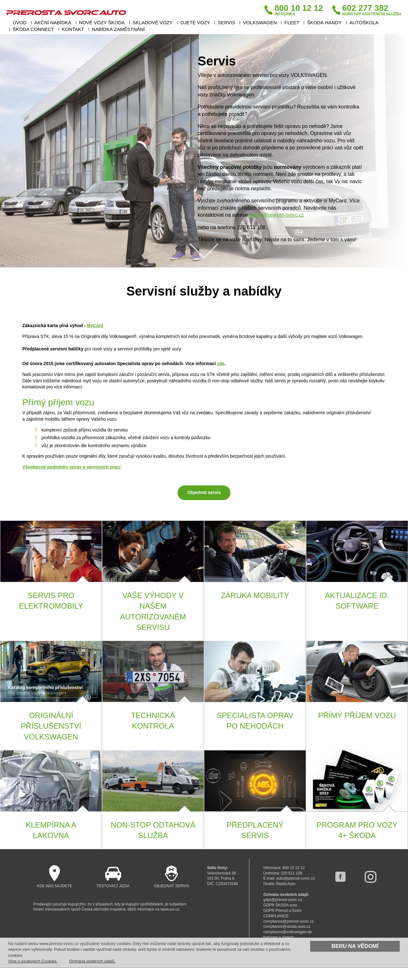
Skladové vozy (153, 22)
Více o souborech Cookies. (33, 961)
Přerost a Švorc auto (66, 12)
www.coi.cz (169, 909)
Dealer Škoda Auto (279, 884)
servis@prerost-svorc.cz (276, 215)
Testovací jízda (113, 876)
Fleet (291, 22)
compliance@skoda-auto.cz (286, 926)
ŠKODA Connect (33, 29)
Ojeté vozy (195, 22)
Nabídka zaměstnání (118, 29)
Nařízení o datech (278, 937)
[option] (204, 150)
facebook (340, 877)
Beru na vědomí (355, 946)
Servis (226, 22)
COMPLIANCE (275, 916)
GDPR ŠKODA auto (280, 905)
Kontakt (73, 29)
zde (220, 363)
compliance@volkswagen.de (287, 932)
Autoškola (363, 22)
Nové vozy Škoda (102, 22)
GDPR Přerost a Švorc (282, 910)
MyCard (95, 325)
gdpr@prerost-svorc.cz (282, 899)
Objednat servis (204, 492)
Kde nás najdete (55, 876)
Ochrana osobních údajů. (92, 961)
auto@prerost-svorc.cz (295, 878)
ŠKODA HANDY (324, 22)
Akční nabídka (52, 22)
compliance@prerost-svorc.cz (288, 921)
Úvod (19, 22)
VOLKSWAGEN (260, 22)
